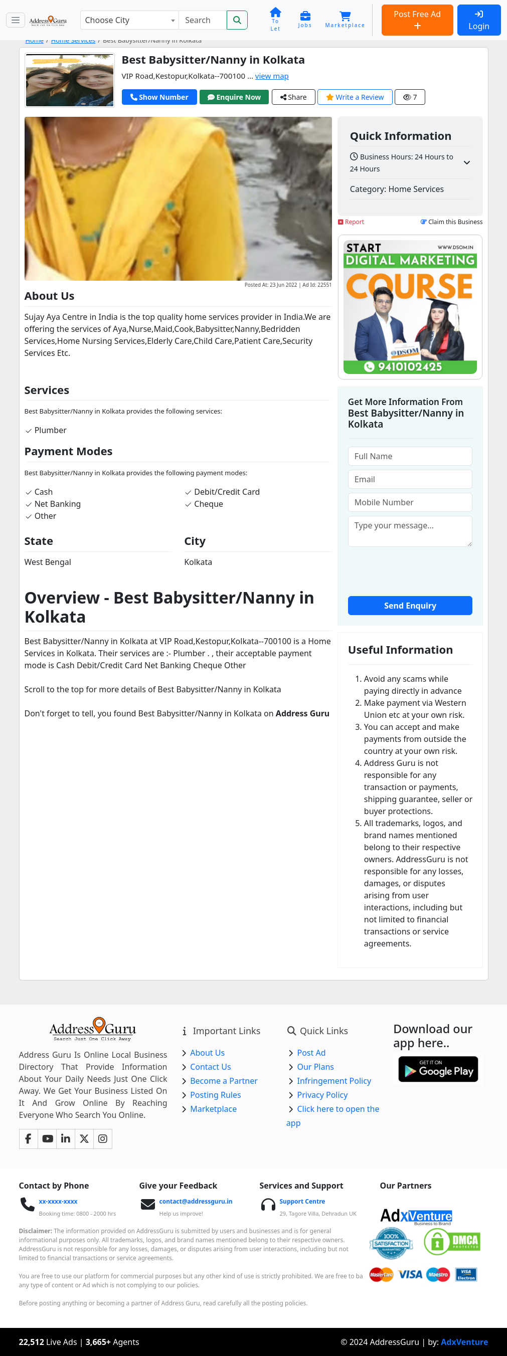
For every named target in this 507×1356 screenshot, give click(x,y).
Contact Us (210, 1066)
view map (272, 76)
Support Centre (302, 1201)
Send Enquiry (410, 605)
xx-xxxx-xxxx (58, 1201)
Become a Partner (224, 1080)
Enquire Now (234, 97)
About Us (207, 1052)
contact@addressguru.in (195, 1201)
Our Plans (315, 1066)
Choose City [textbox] (107, 20)
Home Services (73, 40)
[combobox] (129, 20)
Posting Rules (215, 1094)
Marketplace (213, 1108)
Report (351, 222)
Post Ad (311, 1052)
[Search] (202, 20)
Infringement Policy (334, 1080)
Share (293, 97)
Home (35, 40)
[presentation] (424, 570)
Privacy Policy (322, 1094)
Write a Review (355, 97)
